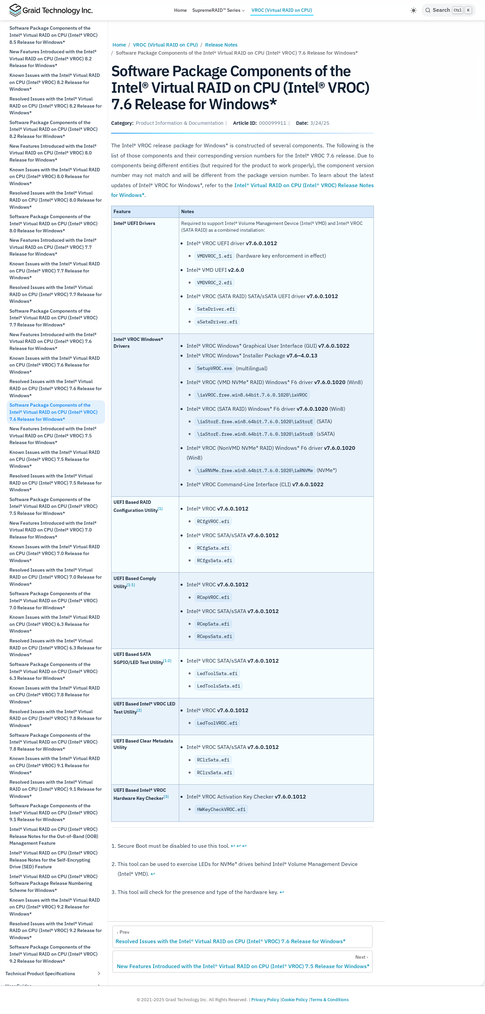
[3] (166, 796)
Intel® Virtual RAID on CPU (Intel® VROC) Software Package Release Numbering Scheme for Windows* (53, 883)
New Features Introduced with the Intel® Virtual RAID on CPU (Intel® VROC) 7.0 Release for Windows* (53, 530)
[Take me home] (53, 10)
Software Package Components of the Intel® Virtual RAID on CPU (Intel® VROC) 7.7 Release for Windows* (53, 318)
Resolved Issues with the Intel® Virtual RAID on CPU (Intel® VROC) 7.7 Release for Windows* (55, 294)
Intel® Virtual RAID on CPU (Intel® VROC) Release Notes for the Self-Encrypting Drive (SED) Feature (53, 859)
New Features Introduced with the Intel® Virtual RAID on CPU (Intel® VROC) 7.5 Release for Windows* (53, 435)
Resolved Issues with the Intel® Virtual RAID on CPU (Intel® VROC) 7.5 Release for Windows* (55, 482)
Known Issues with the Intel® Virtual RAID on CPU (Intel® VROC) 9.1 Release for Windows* (54, 765)
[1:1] (131, 584)
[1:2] (167, 660)
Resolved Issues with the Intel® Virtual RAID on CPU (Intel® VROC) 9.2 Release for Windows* (55, 930)
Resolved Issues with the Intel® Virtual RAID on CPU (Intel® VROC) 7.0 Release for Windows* (55, 577)
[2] (139, 710)
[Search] (449, 10)
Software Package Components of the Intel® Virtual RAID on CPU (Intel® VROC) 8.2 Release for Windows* (53, 129)
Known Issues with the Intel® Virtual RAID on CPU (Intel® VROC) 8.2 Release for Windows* (54, 82)
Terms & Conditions (329, 1000)
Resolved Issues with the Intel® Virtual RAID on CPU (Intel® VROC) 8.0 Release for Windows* (55, 200)
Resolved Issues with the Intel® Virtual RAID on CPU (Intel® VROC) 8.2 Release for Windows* (55, 105)
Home (180, 10)
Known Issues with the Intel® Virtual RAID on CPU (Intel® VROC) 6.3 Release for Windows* (54, 624)
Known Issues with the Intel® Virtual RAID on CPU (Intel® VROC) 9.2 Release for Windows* (54, 907)
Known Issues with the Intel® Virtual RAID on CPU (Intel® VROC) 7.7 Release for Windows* (54, 270)
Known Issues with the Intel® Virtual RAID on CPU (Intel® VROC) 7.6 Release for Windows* (54, 365)
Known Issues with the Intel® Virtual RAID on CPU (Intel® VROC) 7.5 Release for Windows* (54, 459)
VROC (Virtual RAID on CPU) (282, 10)
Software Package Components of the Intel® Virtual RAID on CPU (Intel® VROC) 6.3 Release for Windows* (53, 671)
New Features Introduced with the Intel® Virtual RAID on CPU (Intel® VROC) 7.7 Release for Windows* (53, 247)
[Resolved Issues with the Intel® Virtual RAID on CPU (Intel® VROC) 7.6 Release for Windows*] (242, 937)
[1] (160, 508)
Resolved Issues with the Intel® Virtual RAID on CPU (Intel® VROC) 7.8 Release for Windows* (55, 718)
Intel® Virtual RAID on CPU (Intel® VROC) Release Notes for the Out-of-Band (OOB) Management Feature (53, 836)
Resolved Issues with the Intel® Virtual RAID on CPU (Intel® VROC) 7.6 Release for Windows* (55, 388)
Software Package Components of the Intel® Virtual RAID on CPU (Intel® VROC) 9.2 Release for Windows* (53, 954)
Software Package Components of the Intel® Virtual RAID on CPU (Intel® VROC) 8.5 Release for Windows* (53, 35)
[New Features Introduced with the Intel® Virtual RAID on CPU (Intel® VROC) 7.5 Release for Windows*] (242, 962)
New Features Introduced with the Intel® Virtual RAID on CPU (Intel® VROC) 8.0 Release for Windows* (53, 153)
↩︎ (233, 845)
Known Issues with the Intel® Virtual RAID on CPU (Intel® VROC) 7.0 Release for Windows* (54, 553)
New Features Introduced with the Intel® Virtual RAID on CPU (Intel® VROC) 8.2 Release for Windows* (53, 58)
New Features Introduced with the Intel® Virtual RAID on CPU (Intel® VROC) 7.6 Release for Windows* (53, 341)
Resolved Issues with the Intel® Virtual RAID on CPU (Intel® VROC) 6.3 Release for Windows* (55, 647)
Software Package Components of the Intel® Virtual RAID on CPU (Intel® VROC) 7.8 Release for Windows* (53, 742)
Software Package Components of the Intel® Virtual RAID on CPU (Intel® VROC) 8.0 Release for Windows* (53, 223)
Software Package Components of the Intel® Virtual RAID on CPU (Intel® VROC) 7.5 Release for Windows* (53, 506)
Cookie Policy (295, 1000)
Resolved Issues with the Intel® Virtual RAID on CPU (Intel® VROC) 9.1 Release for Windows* (55, 789)
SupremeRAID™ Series (219, 11)
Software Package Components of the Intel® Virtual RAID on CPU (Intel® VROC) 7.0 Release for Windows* (53, 600)
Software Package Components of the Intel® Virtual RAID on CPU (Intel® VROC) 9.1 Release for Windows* (53, 812)
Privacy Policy (265, 1000)
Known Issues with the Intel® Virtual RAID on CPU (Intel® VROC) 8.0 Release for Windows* (54, 176)
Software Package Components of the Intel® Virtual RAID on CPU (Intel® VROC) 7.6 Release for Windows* (53, 412)
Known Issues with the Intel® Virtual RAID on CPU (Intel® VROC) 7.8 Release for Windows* (54, 695)
